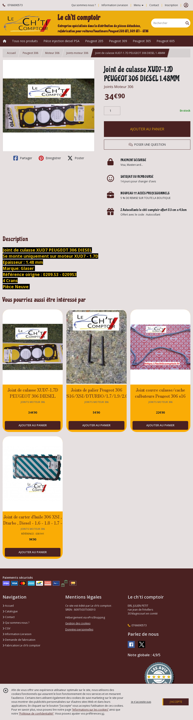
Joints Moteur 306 (118, 86)
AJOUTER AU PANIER (147, 129)
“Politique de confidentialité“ (36, 713)
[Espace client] (186, 5)
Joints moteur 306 (77, 53)
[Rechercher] (187, 23)
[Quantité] (112, 110)
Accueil (11, 53)
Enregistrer (50, 158)
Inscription (171, 5)
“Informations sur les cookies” (90, 709)
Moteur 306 (52, 53)
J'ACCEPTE (176, 702)
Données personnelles (79, 629)
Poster (75, 158)
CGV (6, 628)
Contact (154, 5)
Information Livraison (17, 634)
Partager (22, 158)
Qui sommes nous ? (16, 623)
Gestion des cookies (77, 623)
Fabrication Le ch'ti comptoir (21, 645)
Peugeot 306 (30, 53)
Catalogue (10, 611)
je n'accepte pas (141, 702)
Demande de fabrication (19, 640)
